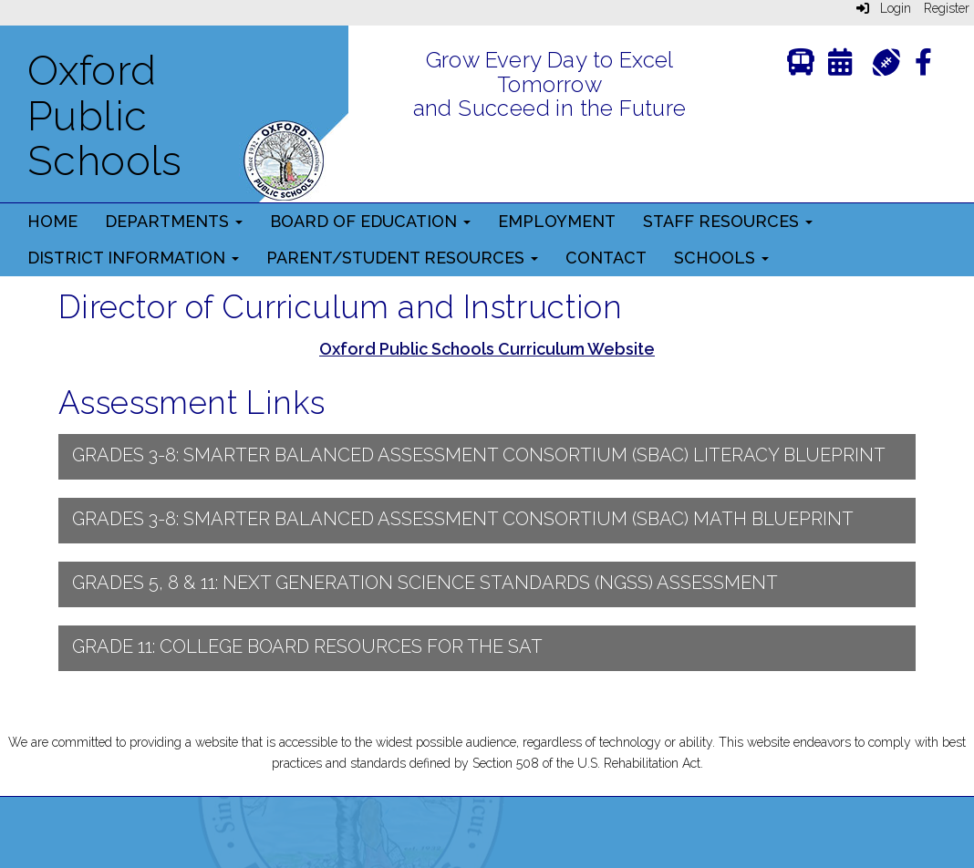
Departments (174, 221)
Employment (557, 221)
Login (883, 8)
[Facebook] (923, 66)
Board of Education (370, 221)
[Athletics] (886, 60)
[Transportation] (800, 66)
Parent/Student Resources (402, 257)
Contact (606, 257)
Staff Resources (728, 221)
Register (946, 8)
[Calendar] (840, 66)
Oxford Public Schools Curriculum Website (487, 348)
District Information (133, 257)
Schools (721, 257)
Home (52, 221)
